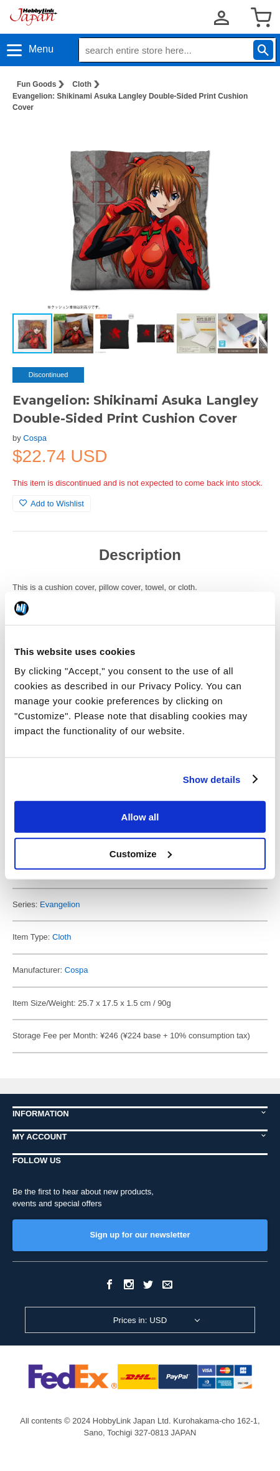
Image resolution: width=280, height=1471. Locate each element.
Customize (141, 853)
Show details (212, 779)
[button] (245, 142)
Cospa (35, 438)
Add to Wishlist (51, 503)
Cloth (81, 84)
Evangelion (60, 904)
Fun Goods (36, 84)
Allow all (140, 817)
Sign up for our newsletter (140, 1234)
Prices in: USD (140, 1320)
